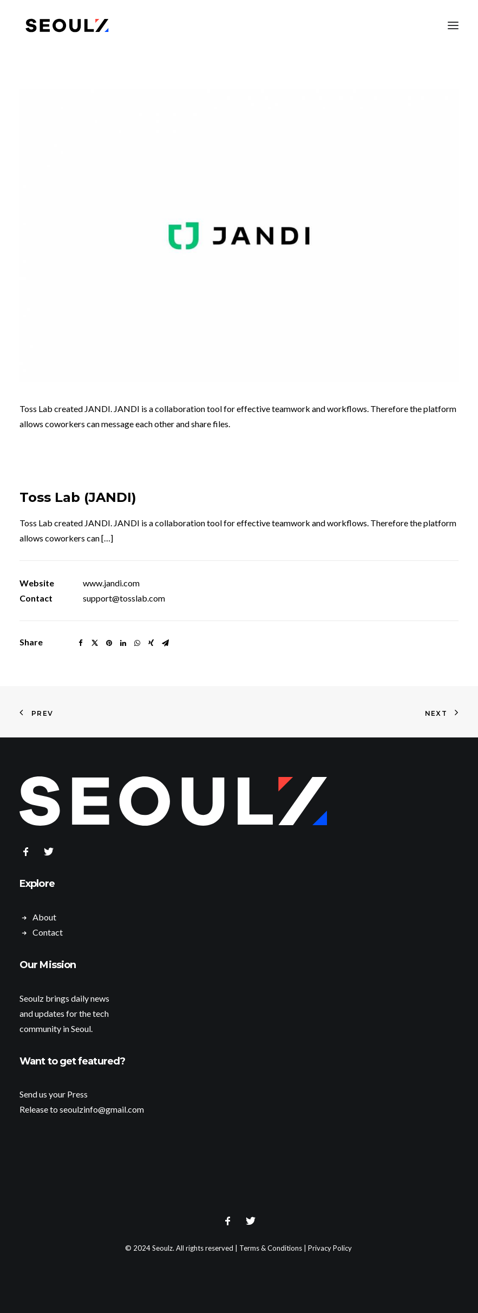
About (44, 917)
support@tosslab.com (124, 598)
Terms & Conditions (270, 1248)
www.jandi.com (111, 583)
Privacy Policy (330, 1248)
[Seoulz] (67, 25)
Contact (47, 932)
